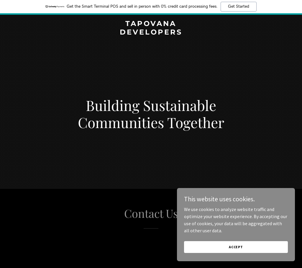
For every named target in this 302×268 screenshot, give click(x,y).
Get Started (238, 6)
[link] (150, 33)
